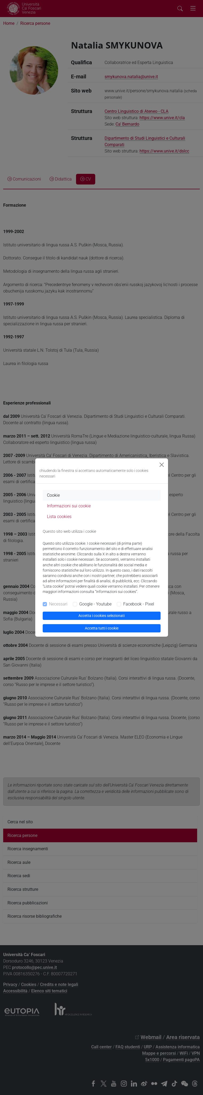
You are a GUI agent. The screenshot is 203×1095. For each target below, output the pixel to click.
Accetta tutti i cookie (101, 628)
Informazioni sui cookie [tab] (69, 505)
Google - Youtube (95, 604)
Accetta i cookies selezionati (101, 615)
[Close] (161, 464)
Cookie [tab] (53, 495)
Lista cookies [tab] (59, 516)
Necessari (58, 604)
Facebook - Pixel (138, 604)
